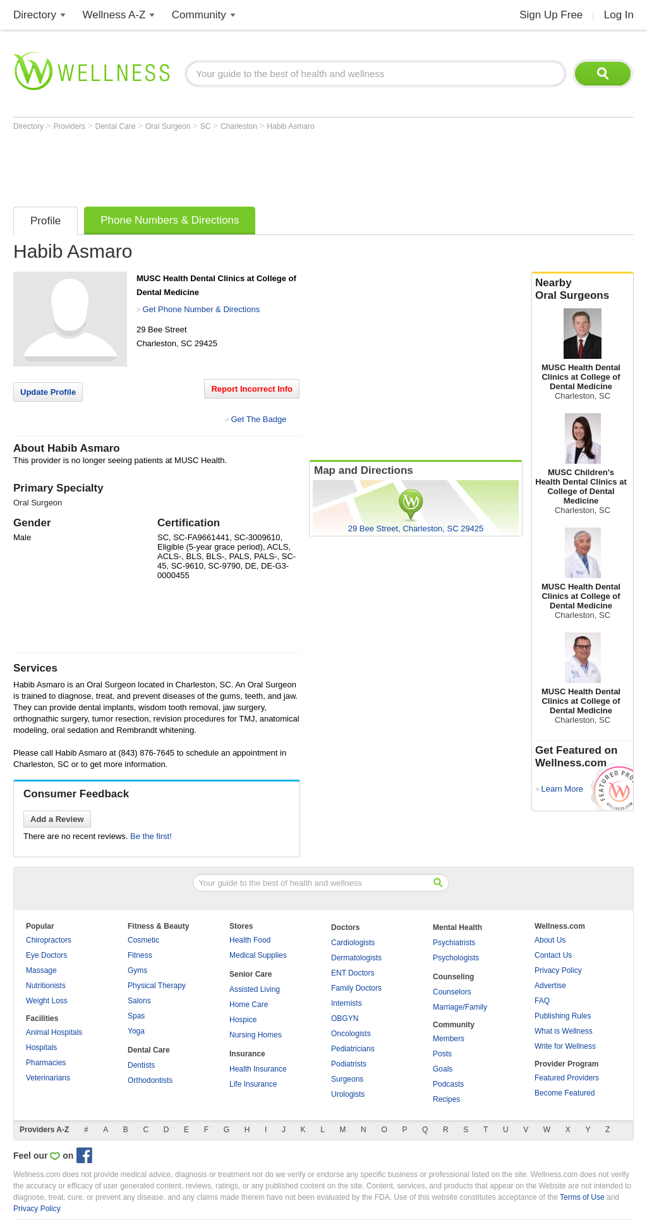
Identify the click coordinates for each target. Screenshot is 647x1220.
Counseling (453, 976)
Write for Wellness (565, 1046)
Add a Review (57, 819)
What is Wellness (564, 1031)
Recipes (446, 1099)
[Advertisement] (243, 165)
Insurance (247, 1053)
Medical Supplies (258, 955)
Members (448, 1038)
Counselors (452, 991)
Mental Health (457, 927)
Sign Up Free (551, 15)
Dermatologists (356, 957)
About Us (550, 940)
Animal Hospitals (54, 1032)
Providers (70, 126)
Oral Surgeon (169, 126)
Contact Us (553, 955)
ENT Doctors (352, 973)
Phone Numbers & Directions (169, 220)
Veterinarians (48, 1077)
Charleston (240, 126)
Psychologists (456, 957)
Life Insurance (253, 1084)
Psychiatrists (454, 942)
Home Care (248, 1004)
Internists (346, 1003)
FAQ (542, 1000)
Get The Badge (258, 419)
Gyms (137, 970)
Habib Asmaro (290, 126)
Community (199, 15)
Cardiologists (353, 942)
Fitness (140, 955)
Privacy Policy (558, 970)
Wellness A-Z (114, 15)
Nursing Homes (255, 1034)
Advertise (550, 985)
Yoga (136, 1031)
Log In (619, 15)
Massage (41, 970)
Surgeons (347, 1079)
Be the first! (151, 836)
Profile (45, 221)
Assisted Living (254, 989)
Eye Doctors (46, 955)
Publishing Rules (563, 1016)
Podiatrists (348, 1064)
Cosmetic (143, 940)
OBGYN (344, 1018)
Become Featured (565, 1093)
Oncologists (351, 1033)
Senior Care (250, 974)
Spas (136, 1016)
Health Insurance (258, 1069)
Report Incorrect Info (252, 389)
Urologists (348, 1094)
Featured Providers (567, 1077)
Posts (442, 1053)
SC (206, 126)
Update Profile (48, 392)
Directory (34, 15)
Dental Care (116, 126)
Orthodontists (150, 1080)
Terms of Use (582, 1197)
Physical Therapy (157, 985)
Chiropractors (48, 940)
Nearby (582, 289)
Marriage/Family (460, 1007)
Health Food (249, 940)
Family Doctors (356, 988)
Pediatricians (353, 1048)
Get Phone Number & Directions (201, 309)
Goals (442, 1069)
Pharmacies (46, 1062)
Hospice (243, 1019)
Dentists (141, 1065)
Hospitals (41, 1047)
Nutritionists (46, 985)
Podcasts (448, 1084)
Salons (139, 1000)
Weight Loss (47, 1000)
